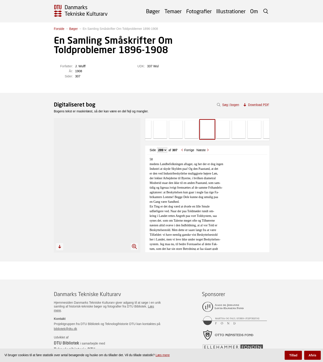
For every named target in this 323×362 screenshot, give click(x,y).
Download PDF (258, 105)
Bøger (153, 11)
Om (254, 11)
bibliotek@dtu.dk (65, 329)
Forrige (189, 150)
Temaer (173, 11)
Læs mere (162, 355)
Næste (201, 150)
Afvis (312, 355)
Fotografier (199, 11)
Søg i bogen (230, 105)
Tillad (293, 355)
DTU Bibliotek (66, 342)
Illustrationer (231, 11)
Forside (59, 29)
